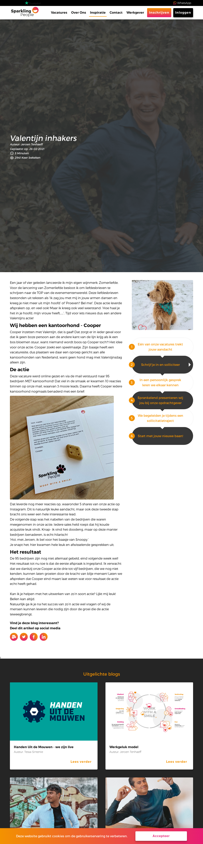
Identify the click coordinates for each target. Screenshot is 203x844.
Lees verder (81, 762)
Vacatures (59, 12)
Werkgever (135, 12)
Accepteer (161, 836)
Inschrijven (159, 12)
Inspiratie (98, 12)
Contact (116, 12)
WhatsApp (184, 3)
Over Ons (78, 12)
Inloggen (183, 12)
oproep (75, 352)
